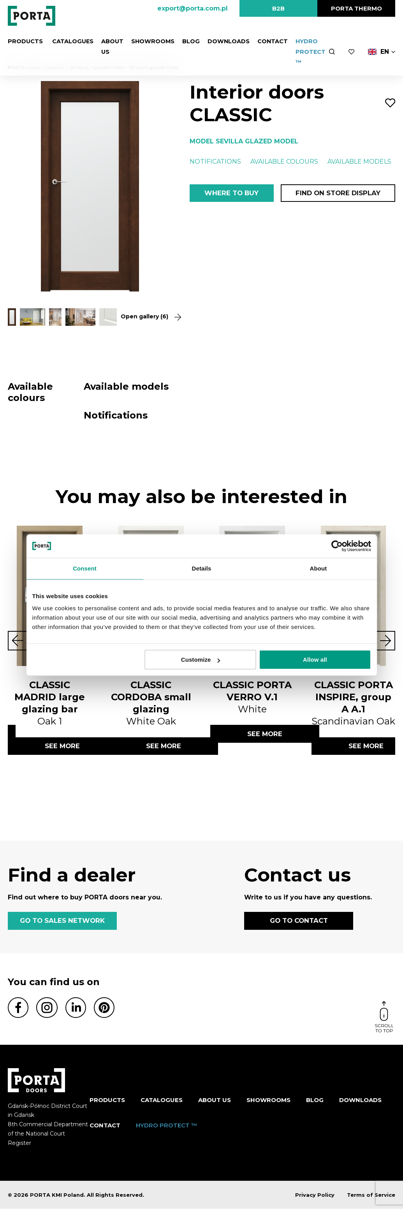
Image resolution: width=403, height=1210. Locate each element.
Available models (359, 161)
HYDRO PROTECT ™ (307, 52)
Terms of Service (371, 1196)
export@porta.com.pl (192, 8)
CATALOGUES (71, 41)
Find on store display (337, 193)
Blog (188, 41)
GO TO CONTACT (299, 922)
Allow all (315, 659)
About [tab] (318, 568)
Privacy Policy (314, 1196)
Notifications (215, 161)
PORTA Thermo (356, 8)
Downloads (225, 41)
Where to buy (231, 193)
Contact (269, 41)
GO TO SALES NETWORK (62, 922)
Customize (200, 659)
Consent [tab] (85, 568)
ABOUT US (214, 1101)
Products (25, 41)
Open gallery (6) (146, 316)
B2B (278, 8)
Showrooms (150, 41)
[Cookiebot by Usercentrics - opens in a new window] (337, 546)
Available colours (284, 161)
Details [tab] (201, 568)
